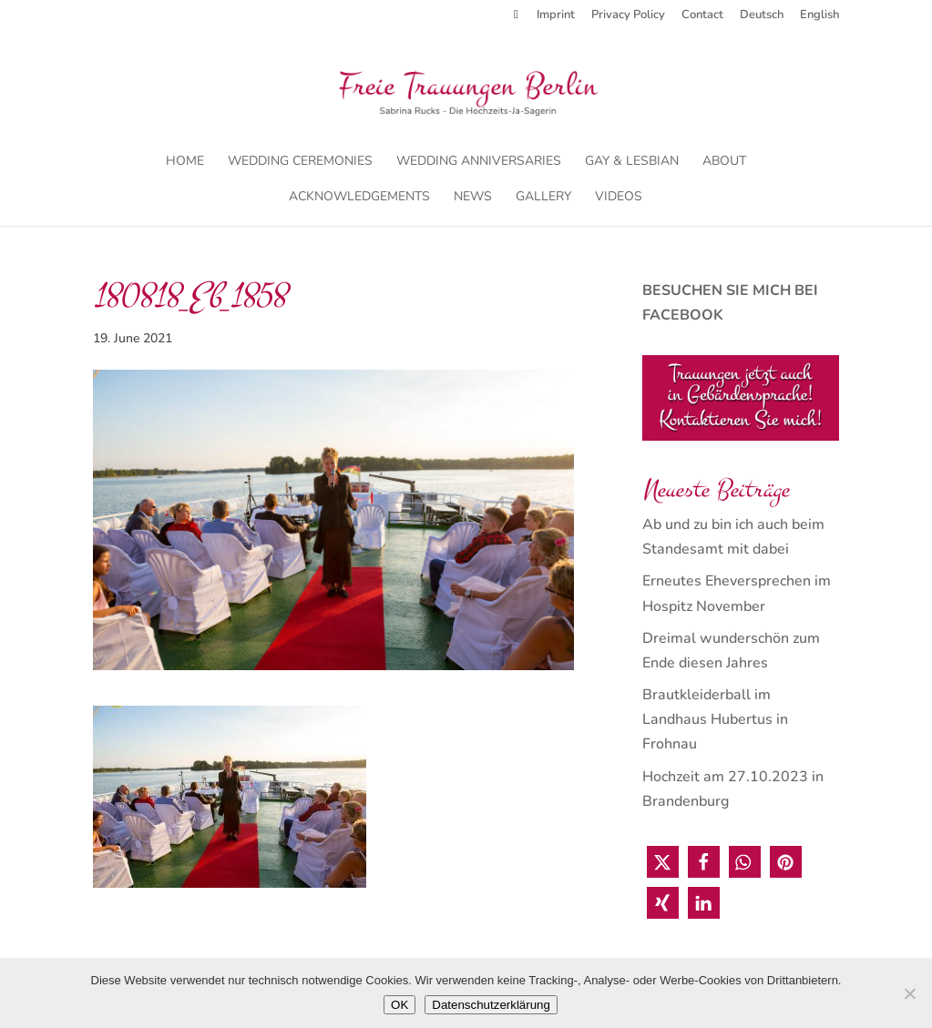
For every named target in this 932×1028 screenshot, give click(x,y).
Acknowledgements (359, 197)
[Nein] (909, 993)
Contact (702, 16)
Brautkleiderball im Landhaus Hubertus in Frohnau (715, 719)
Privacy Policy (628, 16)
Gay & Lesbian (632, 162)
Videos (618, 197)
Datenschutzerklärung (491, 1005)
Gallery (543, 197)
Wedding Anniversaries (478, 162)
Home (185, 162)
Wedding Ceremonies (300, 162)
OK (399, 1005)
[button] (663, 862)
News (473, 197)
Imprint (556, 16)
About (724, 162)
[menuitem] (761, 19)
